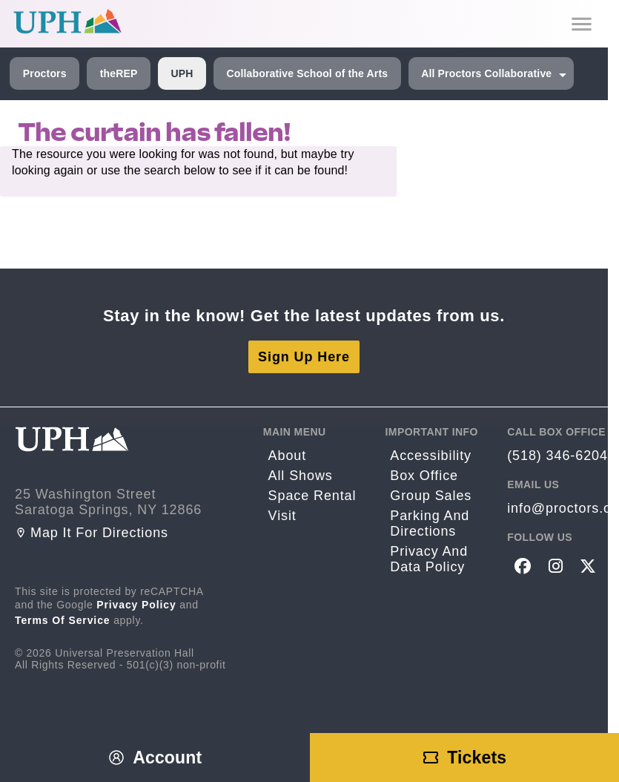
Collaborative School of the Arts (307, 73)
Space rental (312, 495)
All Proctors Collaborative (486, 73)
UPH (182, 73)
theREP (119, 73)
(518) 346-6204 (557, 455)
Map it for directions (91, 532)
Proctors (45, 73)
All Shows (300, 475)
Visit (282, 515)
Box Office (424, 475)
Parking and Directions (429, 523)
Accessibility (430, 455)
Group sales (430, 495)
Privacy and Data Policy (429, 559)
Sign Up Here (304, 356)
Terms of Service (62, 620)
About (287, 455)
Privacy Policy (136, 605)
